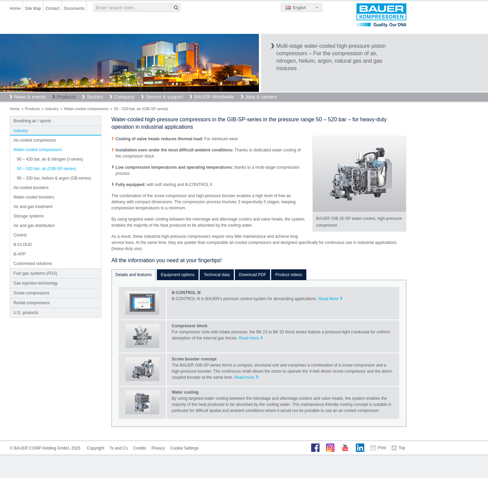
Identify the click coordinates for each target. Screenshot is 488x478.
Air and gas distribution (34, 225)
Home (15, 8)
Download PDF (252, 274)
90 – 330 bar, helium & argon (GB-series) (54, 178)
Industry (52, 109)
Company (124, 97)
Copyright (95, 448)
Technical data (217, 274)
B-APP (20, 254)
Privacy (158, 448)
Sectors (95, 97)
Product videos (288, 274)
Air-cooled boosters (31, 187)
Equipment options (178, 274)
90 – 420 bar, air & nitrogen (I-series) (50, 159)
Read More (328, 298)
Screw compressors (31, 293)
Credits (139, 448)
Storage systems (29, 216)
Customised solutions (33, 263)
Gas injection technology (36, 283)
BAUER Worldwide (214, 97)
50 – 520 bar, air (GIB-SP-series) (46, 168)
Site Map (33, 8)
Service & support (164, 97)
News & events (30, 97)
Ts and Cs (119, 448)
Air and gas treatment (33, 206)
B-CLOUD (23, 244)
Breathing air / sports (32, 121)
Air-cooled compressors (35, 140)
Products (66, 97)
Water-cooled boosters (34, 197)
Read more (249, 338)
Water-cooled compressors (86, 109)
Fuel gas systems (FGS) (35, 273)
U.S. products (26, 312)
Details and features (134, 274)
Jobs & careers (261, 97)
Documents (74, 8)
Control (20, 235)
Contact (52, 8)
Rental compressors (32, 302)
